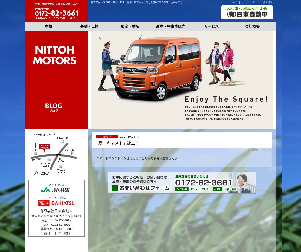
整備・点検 (89, 26)
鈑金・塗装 (130, 26)
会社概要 (252, 26)
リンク (256, 2)
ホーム (234, 2)
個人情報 (268, 2)
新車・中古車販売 (170, 26)
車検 (48, 26)
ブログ (245, 2)
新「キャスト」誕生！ (118, 143)
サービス (211, 26)
